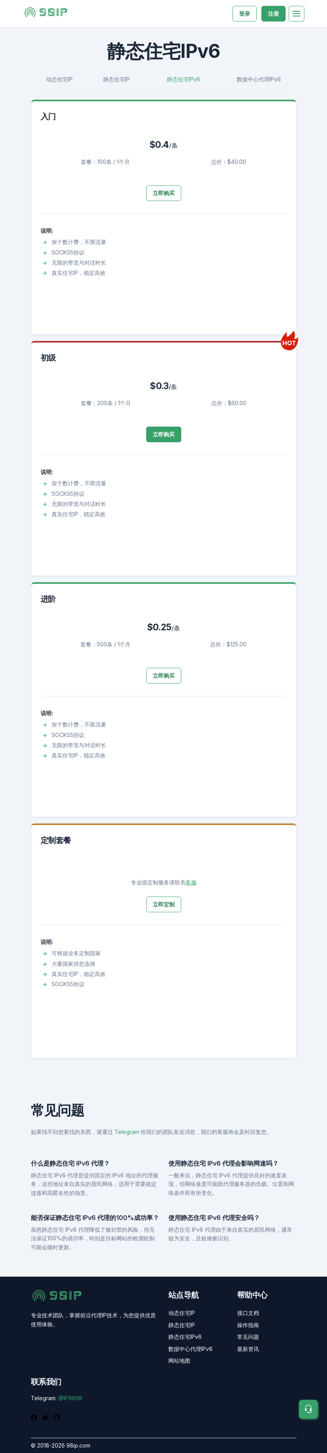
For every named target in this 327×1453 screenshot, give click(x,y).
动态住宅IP (59, 79)
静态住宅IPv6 (183, 79)
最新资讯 (248, 1348)
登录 (244, 13)
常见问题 (248, 1336)
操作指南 (248, 1325)
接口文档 (248, 1312)
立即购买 (164, 193)
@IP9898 (70, 1398)
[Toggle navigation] (296, 14)
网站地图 (179, 1360)
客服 (191, 882)
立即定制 (164, 904)
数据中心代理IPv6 (259, 79)
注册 (273, 13)
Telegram (126, 1131)
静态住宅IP (116, 79)
